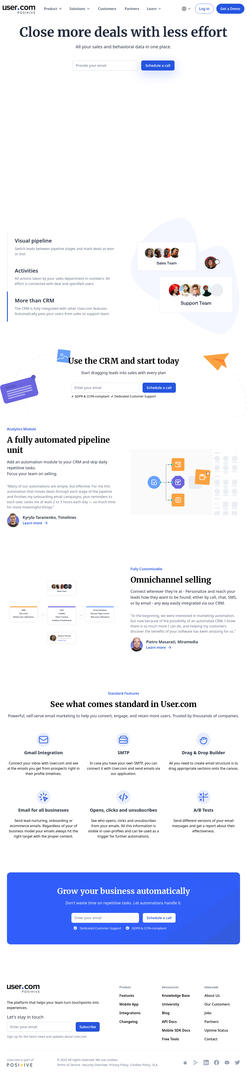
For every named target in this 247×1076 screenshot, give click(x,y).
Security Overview (95, 1065)
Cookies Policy (140, 1065)
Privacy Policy (118, 1065)
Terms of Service (68, 1065)
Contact (211, 1039)
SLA (155, 1065)
